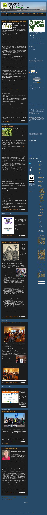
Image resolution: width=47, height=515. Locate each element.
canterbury (43, 260)
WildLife (42, 257)
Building (44, 234)
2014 (39, 221)
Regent (44, 252)
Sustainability (43, 254)
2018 (39, 173)
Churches (39, 236)
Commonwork (43, 238)
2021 (39, 169)
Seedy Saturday (40, 253)
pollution (44, 270)
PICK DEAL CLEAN (16, 13)
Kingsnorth (39, 249)
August (40, 181)
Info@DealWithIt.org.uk (41, 43)
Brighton (41, 234)
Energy (39, 242)
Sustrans (39, 255)
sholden (39, 273)
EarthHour (43, 241)
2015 (39, 219)
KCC (38, 248)
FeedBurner (39, 82)
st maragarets (43, 273)
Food (41, 243)
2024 (39, 165)
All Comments (40, 283)
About (7, 13)
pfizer (38, 270)
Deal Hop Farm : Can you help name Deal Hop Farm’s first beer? (14, 21)
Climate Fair (43, 236)
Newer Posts (5, 497)
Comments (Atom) (9, 499)
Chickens (43, 235)
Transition (39, 256)
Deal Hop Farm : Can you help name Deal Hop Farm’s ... (41, 189)
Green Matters (7, 494)
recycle (40, 271)
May (40, 185)
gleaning (43, 265)
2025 (39, 164)
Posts (39, 281)
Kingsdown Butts (42, 248)
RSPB (42, 252)
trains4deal (43, 274)
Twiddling (11, 317)
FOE (41, 242)
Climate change (40, 237)
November (41, 177)
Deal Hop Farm (7, 121)
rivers (38, 272)
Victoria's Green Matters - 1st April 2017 (9, 448)
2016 (39, 218)
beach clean (6, 237)
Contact (10, 13)
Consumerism (43, 239)
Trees (44, 256)
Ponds (38, 252)
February (40, 215)
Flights (39, 243)
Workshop (41, 258)
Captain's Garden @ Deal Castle (26, 13)
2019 (39, 172)
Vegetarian (39, 257)
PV (41, 250)
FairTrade (43, 242)
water (42, 276)
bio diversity (39, 260)
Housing (43, 247)
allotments (41, 259)
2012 (39, 223)
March (40, 214)
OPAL (40, 250)
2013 (39, 222)
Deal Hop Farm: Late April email (8, 126)
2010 (39, 226)
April (40, 186)
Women (39, 258)
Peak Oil (43, 250)
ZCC (44, 258)
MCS (44, 249)
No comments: (15, 209)
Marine (38, 250)
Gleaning (34, 13)
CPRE (41, 235)
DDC (41, 240)
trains (38, 274)
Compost (39, 239)
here (23, 146)
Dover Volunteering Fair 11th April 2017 (9, 389)
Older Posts (24, 497)
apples (44, 259)
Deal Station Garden (40, 13)
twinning (42, 275)
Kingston (42, 249)
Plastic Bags (40, 251)
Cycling (39, 240)
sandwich (41, 272)
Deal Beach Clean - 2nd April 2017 (8, 411)
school (44, 272)
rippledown (43, 271)
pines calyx (41, 270)
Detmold (39, 241)
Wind (44, 257)
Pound (40, 252)
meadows (40, 268)
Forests (44, 243)
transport (39, 275)
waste (40, 276)
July (40, 182)
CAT (38, 235)
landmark (40, 267)
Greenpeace (39, 246)
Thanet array (43, 255)
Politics (44, 251)
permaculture (43, 269)
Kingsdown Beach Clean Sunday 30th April (10, 215)
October (40, 178)
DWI (44, 240)
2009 (39, 227)
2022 (39, 168)
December (41, 176)
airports (39, 259)
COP (39, 235)
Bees (43, 233)
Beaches (40, 233)
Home (3, 13)
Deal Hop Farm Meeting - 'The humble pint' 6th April (12, 322)
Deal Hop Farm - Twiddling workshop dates (10, 242)
